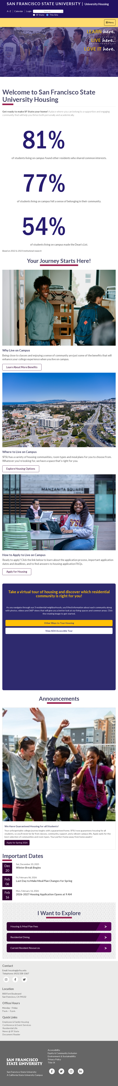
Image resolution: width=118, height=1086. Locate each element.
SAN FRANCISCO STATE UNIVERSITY (44, 3)
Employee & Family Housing (15, 1022)
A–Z (9, 11)
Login (29, 11)
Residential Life (9, 1028)
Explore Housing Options (20, 468)
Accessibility (54, 1050)
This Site (52, 14)
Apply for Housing (16, 571)
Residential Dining (20, 937)
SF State (38, 14)
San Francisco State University (21, 1072)
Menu (111, 23)
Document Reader (11, 1034)
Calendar (18, 11)
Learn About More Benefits (21, 367)
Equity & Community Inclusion (62, 1053)
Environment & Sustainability (62, 1056)
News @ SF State (10, 1031)
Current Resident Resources (25, 947)
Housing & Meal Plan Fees (24, 926)
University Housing (97, 4)
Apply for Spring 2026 (17, 842)
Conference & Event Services (16, 1025)
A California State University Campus (25, 1075)
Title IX (51, 1062)
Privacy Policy (54, 1059)
